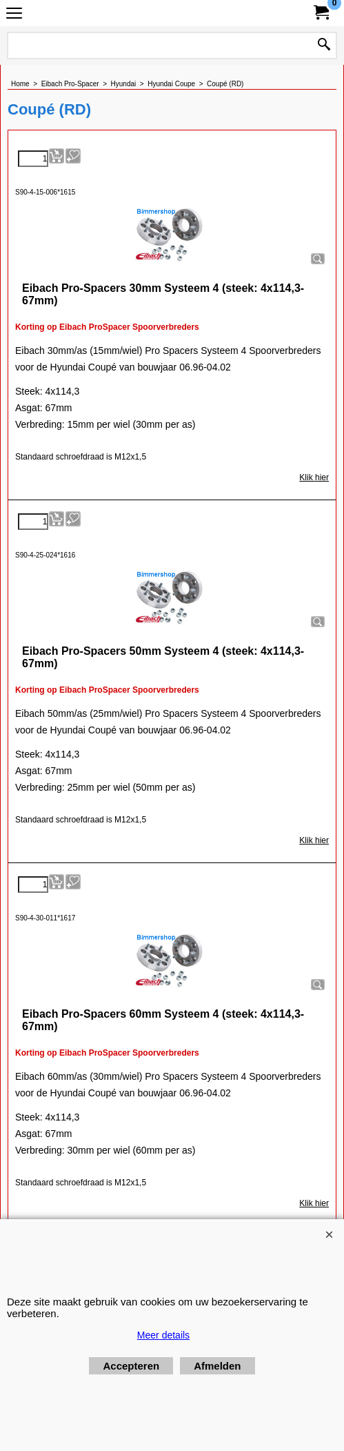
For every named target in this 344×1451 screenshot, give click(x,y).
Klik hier (314, 477)
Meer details (163, 1335)
